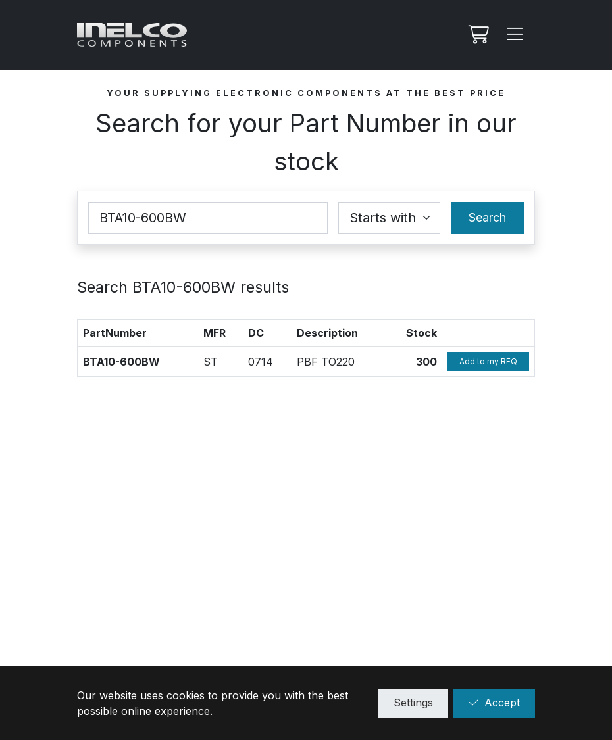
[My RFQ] (477, 35)
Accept (494, 702)
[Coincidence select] (389, 218)
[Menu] (515, 35)
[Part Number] (208, 218)
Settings (413, 702)
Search (487, 217)
